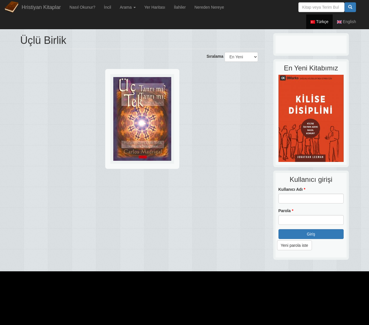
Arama (127, 7)
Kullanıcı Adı (292, 189)
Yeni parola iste (294, 245)
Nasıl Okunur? (82, 7)
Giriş (311, 234)
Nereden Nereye (209, 7)
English (346, 21)
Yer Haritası (154, 7)
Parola (285, 210)
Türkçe (319, 21)
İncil (107, 7)
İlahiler (180, 7)
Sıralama (214, 56)
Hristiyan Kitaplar (41, 7)
